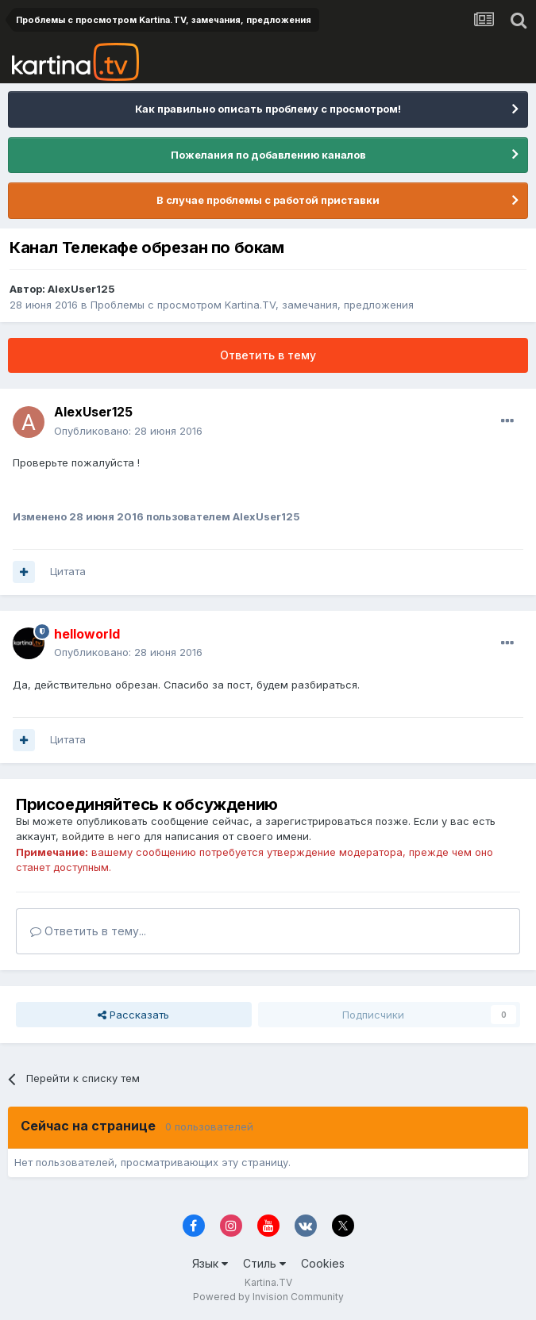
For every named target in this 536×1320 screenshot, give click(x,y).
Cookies (323, 1263)
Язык (210, 1263)
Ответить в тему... (88, 931)
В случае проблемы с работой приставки (268, 200)
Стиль (264, 1263)
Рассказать (133, 1014)
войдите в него (101, 836)
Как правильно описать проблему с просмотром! (268, 108)
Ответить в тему (268, 355)
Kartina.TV (268, 1282)
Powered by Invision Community (268, 1297)
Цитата (68, 571)
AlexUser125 (81, 288)
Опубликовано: (128, 430)
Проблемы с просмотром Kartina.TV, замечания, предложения (252, 304)
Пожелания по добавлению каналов (268, 154)
